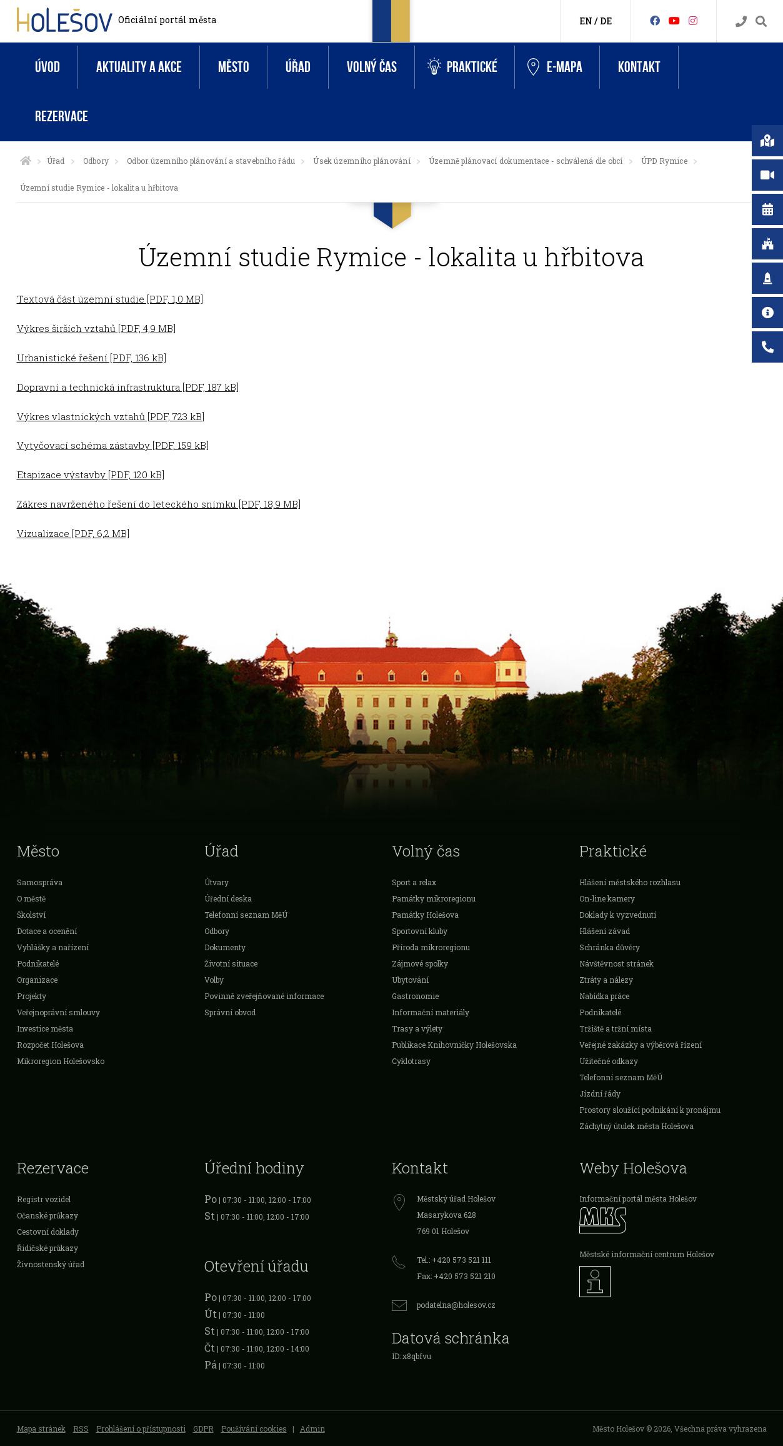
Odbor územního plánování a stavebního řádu (211, 161)
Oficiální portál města (167, 20)
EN (585, 21)
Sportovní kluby (419, 931)
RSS (81, 1428)
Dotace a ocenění (47, 931)
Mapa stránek (41, 1428)
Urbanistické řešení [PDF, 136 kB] (91, 357)
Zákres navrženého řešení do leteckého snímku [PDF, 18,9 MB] (159, 504)
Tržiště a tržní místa (615, 1028)
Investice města (45, 1028)
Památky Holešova (425, 915)
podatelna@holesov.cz (456, 1305)
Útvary (216, 882)
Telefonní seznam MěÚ (245, 915)
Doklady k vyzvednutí (617, 915)
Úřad (298, 67)
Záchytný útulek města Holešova (636, 1126)
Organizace (37, 980)
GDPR (203, 1428)
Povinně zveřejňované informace (264, 996)
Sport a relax (414, 882)
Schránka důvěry (609, 947)
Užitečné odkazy (608, 1061)
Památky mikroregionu (434, 898)
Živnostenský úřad (50, 1264)
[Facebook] (655, 20)
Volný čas (372, 67)
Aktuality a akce (139, 67)
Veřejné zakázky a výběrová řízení (640, 1045)
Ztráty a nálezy (606, 980)
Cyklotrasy (411, 1061)
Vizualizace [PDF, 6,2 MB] (73, 533)
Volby (214, 980)
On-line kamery (607, 898)
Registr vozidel (44, 1199)
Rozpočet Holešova (50, 1045)
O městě (31, 898)
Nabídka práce (604, 996)
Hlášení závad (604, 931)
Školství (31, 915)
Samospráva (39, 882)
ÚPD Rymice (664, 161)
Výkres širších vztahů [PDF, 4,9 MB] (96, 328)
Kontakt (639, 67)
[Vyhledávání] (761, 21)
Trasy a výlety (417, 1028)
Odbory (96, 161)
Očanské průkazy (47, 1215)
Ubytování (410, 980)
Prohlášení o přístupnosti (141, 1428)
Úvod (47, 67)
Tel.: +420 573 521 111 (454, 1260)
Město (233, 67)
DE (606, 21)
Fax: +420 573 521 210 (456, 1276)
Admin (312, 1428)
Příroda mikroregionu (431, 947)
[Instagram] (693, 20)
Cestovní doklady (48, 1232)
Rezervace (61, 117)
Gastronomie (415, 996)
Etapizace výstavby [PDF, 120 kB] (90, 474)
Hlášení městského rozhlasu (630, 882)
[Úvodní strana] (25, 161)
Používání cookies (254, 1428)
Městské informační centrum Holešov (646, 1254)
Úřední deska (228, 898)
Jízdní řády (600, 1093)
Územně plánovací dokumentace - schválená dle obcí (526, 161)
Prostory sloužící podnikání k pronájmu (650, 1110)
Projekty (31, 996)
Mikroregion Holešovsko (60, 1061)
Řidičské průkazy (47, 1248)
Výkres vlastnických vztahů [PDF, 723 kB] (110, 416)
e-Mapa (554, 67)
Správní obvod (230, 1012)
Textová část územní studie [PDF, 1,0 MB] (110, 299)
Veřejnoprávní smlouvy (58, 1012)
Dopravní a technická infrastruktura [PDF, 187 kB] (128, 387)
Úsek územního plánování (362, 161)
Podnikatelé (38, 963)
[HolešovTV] (674, 20)
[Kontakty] (741, 21)
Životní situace (230, 963)
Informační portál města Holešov (638, 1198)
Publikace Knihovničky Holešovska (454, 1045)
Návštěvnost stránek (616, 963)
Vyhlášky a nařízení (53, 947)
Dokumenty (225, 947)
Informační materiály (430, 1012)
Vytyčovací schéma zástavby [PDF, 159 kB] (113, 445)
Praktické (462, 67)
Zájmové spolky (420, 963)
